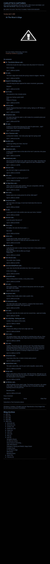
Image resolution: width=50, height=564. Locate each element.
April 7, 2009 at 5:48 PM (12, 78)
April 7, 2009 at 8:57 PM (12, 121)
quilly (6, 175)
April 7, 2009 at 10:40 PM (13, 155)
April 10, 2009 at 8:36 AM (13, 331)
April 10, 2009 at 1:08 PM (13, 340)
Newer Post (7, 398)
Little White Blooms (12, 444)
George (7, 371)
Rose (6, 310)
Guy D (7, 91)
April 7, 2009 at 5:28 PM (12, 70)
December (10, 423)
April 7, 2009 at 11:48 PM (13, 165)
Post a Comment (8, 396)
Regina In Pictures (11, 100)
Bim (6, 73)
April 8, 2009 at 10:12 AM (13, 243)
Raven (7, 334)
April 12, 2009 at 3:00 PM (13, 379)
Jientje (7, 236)
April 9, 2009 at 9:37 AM (12, 298)
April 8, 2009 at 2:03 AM (12, 207)
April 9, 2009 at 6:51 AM (12, 291)
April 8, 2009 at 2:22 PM (12, 263)
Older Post (43, 398)
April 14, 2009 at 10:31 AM (13, 393)
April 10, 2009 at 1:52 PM (13, 353)
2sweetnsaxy (9, 158)
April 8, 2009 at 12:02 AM (13, 173)
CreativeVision (9, 363)
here (26, 52)
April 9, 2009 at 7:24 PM (12, 316)
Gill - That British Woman (12, 62)
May (8, 435)
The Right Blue (9, 183)
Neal (6, 284)
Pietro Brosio (9, 257)
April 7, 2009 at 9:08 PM (12, 130)
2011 (7, 418)
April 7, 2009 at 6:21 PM (12, 89)
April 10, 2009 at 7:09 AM (13, 323)
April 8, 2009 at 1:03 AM (12, 190)
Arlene (7, 225)
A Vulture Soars (11, 448)
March (9, 455)
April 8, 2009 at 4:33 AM (12, 215)
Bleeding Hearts (11, 453)
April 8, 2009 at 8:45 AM (12, 222)
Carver (7, 326)
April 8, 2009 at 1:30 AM (12, 197)
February (9, 457)
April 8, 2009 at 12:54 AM (13, 180)
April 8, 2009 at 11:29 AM (13, 255)
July (8, 432)
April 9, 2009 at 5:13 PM (12, 308)
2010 (7, 419)
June (8, 434)
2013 (7, 414)
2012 (7, 416)
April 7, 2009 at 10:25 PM (13, 146)
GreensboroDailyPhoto (11, 265)
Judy (6, 343)
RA (6, 209)
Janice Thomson (10, 133)
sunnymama (8, 355)
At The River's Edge (12, 450)
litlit (6, 124)
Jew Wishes (8, 382)
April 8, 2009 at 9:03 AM (12, 233)
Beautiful (7, 141)
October (9, 426)
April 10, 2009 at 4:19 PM (13, 361)
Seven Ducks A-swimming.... (14, 443)
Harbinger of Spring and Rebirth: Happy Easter (19, 446)
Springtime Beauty (12, 439)
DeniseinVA (8, 276)
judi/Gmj (7, 105)
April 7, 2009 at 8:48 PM (12, 112)
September (10, 428)
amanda (7, 245)
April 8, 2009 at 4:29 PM (12, 273)
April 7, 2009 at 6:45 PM (12, 103)
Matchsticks (10, 451)
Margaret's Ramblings (11, 81)
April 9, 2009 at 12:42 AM (13, 281)
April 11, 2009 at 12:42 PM (13, 368)
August (9, 430)
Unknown (8, 167)
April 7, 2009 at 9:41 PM (12, 138)
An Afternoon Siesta (12, 441)
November (10, 425)
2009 (7, 421)
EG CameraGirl (9, 301)
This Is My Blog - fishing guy (13, 318)
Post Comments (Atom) (17, 402)
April (8, 437)
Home (25, 398)
